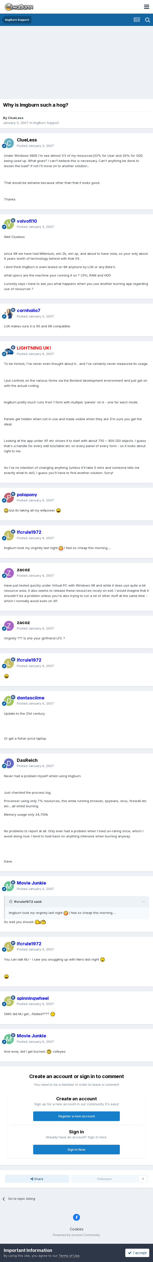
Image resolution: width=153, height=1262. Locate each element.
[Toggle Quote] (11, 902)
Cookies (76, 1229)
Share (36, 1179)
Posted (35, 146)
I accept (137, 1253)
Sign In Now (76, 1149)
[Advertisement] (77, 63)
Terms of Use (69, 1256)
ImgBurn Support (46, 123)
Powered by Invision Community (76, 1235)
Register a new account (76, 1116)
